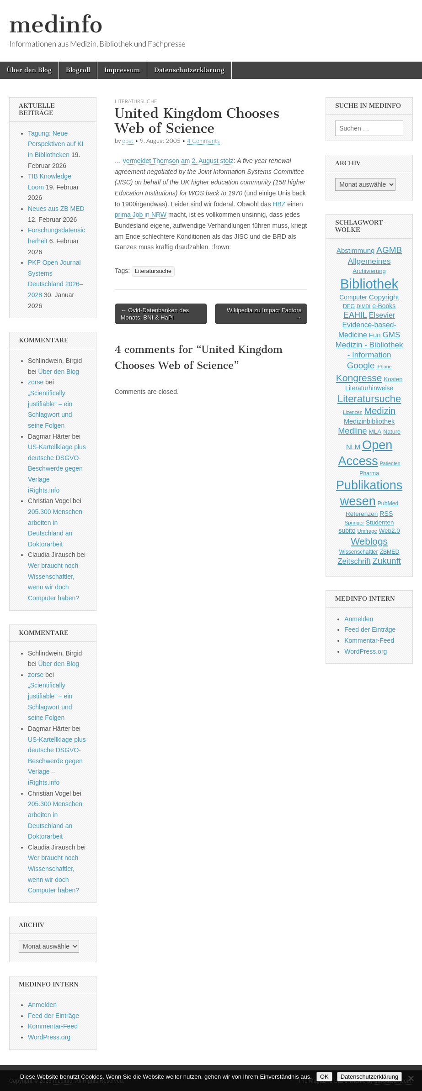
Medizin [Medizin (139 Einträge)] (380, 411)
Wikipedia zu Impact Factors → (264, 314)
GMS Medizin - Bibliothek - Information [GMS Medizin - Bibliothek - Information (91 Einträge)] (369, 344)
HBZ (278, 204)
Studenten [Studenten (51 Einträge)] (380, 522)
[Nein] (410, 1078)
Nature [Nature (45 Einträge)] (392, 432)
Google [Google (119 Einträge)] (361, 365)
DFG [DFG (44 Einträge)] (349, 306)
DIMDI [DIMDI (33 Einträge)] (363, 306)
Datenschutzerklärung (189, 70)
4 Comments (203, 140)
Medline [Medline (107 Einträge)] (352, 430)
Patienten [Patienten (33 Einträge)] (390, 463)
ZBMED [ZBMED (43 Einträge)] (389, 552)
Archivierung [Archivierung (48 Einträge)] (369, 271)
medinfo (55, 24)
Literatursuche (136, 101)
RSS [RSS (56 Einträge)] (386, 513)
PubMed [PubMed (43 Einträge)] (388, 503)
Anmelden (42, 1004)
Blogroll (78, 70)
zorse (35, 382)
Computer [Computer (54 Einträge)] (353, 297)
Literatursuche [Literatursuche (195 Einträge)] (369, 398)
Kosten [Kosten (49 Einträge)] (393, 379)
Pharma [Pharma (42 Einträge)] (369, 473)
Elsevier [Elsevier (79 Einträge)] (382, 315)
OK (324, 1076)
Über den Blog (29, 70)
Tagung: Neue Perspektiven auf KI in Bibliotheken (55, 144)
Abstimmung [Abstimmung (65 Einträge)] (355, 250)
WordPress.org (49, 1037)
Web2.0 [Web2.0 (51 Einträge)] (389, 530)
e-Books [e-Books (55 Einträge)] (383, 305)
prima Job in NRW (140, 214)
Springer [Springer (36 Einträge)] (354, 522)
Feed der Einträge (53, 1015)
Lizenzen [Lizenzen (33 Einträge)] (353, 412)
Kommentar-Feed (53, 1026)
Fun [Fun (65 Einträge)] (375, 335)
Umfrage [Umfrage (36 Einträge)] (367, 531)
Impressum (122, 70)
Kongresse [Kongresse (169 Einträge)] (359, 377)
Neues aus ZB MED (56, 208)
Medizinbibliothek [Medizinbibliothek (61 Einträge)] (369, 421)
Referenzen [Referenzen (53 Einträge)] (362, 513)
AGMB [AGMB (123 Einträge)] (389, 250)
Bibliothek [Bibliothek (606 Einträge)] (369, 283)
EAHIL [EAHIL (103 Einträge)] (355, 315)
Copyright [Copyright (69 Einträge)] (384, 297)
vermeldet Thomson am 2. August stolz (178, 160)
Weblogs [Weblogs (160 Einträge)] (369, 541)
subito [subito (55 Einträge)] (346, 530)
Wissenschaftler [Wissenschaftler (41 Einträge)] (358, 552)
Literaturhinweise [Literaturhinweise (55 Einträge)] (369, 388)
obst (128, 140)
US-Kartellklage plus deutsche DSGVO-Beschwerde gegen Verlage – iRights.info (57, 468)
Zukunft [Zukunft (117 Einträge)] (386, 561)
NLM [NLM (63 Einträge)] (353, 447)
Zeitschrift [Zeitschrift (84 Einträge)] (353, 561)
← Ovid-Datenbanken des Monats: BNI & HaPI (155, 314)
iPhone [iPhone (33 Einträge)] (383, 366)
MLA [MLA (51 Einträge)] (375, 431)
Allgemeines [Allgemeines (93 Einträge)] (369, 261)
